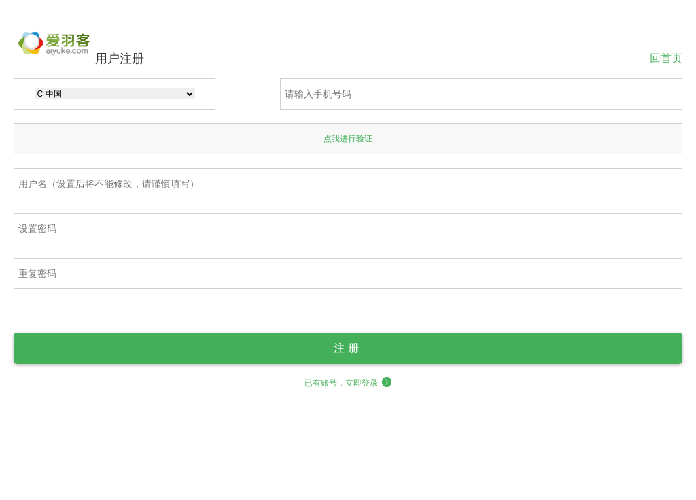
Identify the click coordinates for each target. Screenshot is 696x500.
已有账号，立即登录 (348, 383)
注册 (348, 348)
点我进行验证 (348, 139)
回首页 (666, 57)
